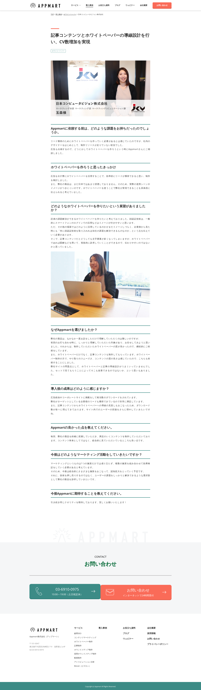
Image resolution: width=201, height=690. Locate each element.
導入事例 (89, 5)
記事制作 (78, 644)
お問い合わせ (162, 5)
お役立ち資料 (103, 5)
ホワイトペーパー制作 (83, 640)
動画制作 (78, 656)
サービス (78, 626)
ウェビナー (130, 5)
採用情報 (151, 632)
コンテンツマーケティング (85, 636)
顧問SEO (77, 632)
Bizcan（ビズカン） (82, 664)
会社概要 (143, 5)
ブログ (117, 5)
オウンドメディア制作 (83, 648)
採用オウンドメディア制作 (85, 652)
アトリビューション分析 (84, 660)
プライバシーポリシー (157, 642)
